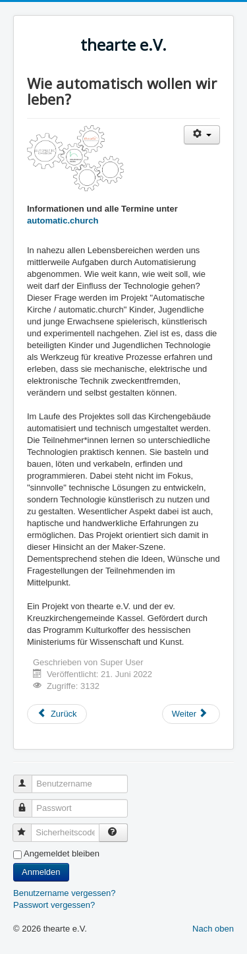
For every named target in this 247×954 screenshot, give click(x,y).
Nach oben (213, 929)
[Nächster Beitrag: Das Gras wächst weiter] (191, 714)
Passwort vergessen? (54, 905)
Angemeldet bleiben (61, 853)
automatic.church (62, 220)
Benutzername (28, 778)
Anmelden (41, 872)
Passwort (28, 802)
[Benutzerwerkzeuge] (202, 134)
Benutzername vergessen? (64, 893)
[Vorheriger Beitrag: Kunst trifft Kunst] (57, 714)
